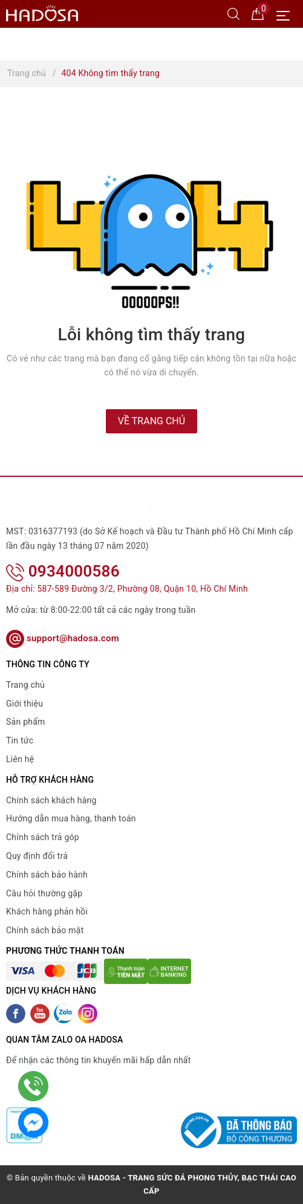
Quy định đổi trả (37, 856)
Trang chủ (25, 685)
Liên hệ (20, 759)
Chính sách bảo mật (44, 930)
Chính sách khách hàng (51, 800)
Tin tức (19, 740)
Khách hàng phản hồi (47, 911)
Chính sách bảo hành (47, 874)
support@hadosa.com (62, 638)
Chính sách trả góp (42, 837)
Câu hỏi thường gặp (44, 893)
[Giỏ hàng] (258, 13)
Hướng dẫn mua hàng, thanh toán (71, 818)
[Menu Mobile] (286, 14)
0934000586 (63, 571)
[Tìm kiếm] (233, 13)
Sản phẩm (25, 722)
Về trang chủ (151, 421)
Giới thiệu (24, 703)
